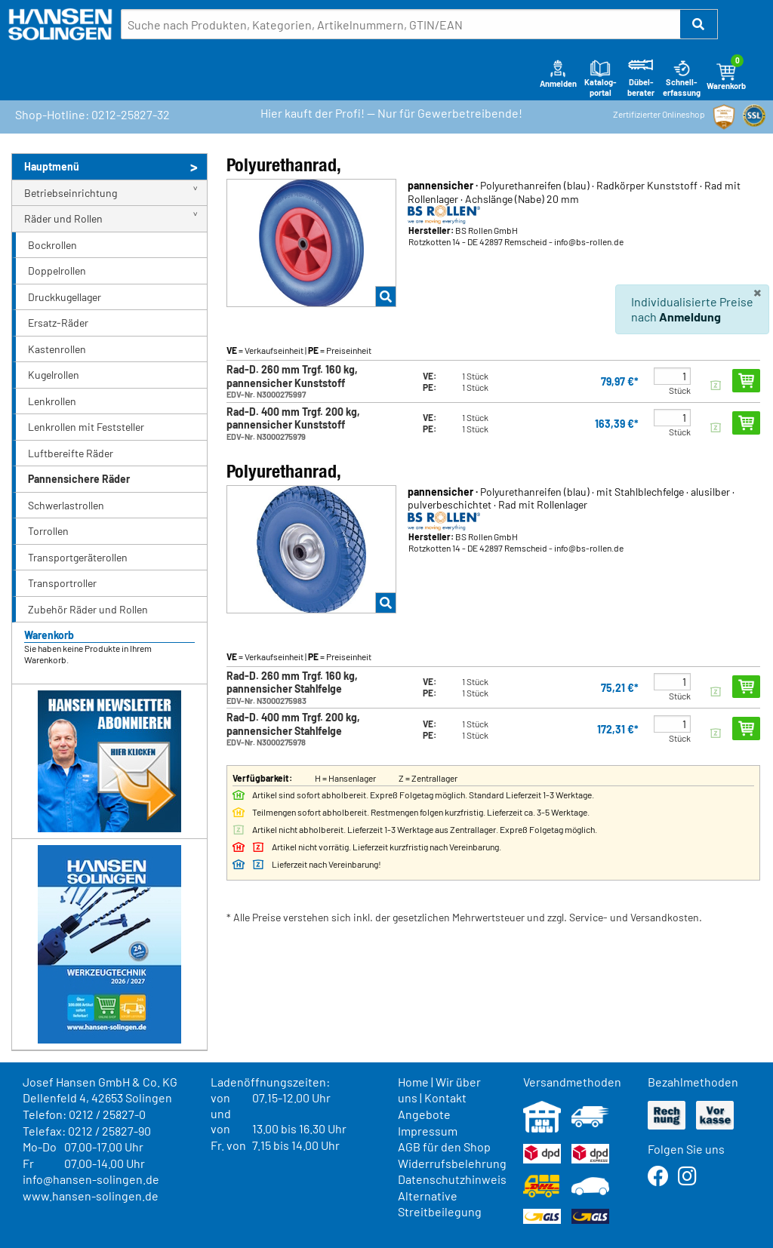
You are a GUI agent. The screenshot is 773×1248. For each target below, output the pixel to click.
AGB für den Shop (444, 1146)
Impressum (427, 1131)
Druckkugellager (64, 296)
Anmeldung (690, 316)
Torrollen (48, 530)
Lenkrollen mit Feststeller (86, 426)
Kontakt (445, 1097)
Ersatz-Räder (58, 322)
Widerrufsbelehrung (452, 1163)
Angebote (424, 1114)
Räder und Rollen (63, 218)
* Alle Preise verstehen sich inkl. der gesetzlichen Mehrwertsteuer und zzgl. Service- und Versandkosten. (464, 917)
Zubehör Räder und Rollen (88, 609)
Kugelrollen (53, 374)
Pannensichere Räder (79, 478)
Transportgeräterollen (78, 557)
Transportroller (62, 582)
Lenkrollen (52, 401)
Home (413, 1081)
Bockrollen (52, 244)
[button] (699, 24)
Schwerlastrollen (66, 505)
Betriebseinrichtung (70, 192)
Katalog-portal (600, 77)
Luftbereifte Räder (70, 453)
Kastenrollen (57, 349)
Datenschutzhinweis (452, 1179)
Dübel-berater (640, 77)
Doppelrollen (57, 270)
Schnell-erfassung (682, 77)
